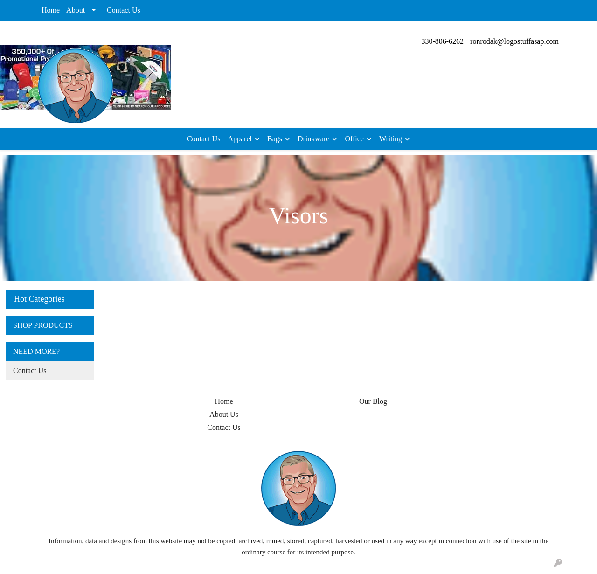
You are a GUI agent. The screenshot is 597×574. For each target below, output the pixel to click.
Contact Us (123, 10)
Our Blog (373, 401)
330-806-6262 (442, 41)
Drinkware (313, 139)
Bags (274, 139)
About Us (223, 414)
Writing (390, 139)
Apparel (240, 139)
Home (51, 10)
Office (354, 139)
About (75, 10)
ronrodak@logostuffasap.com (514, 41)
